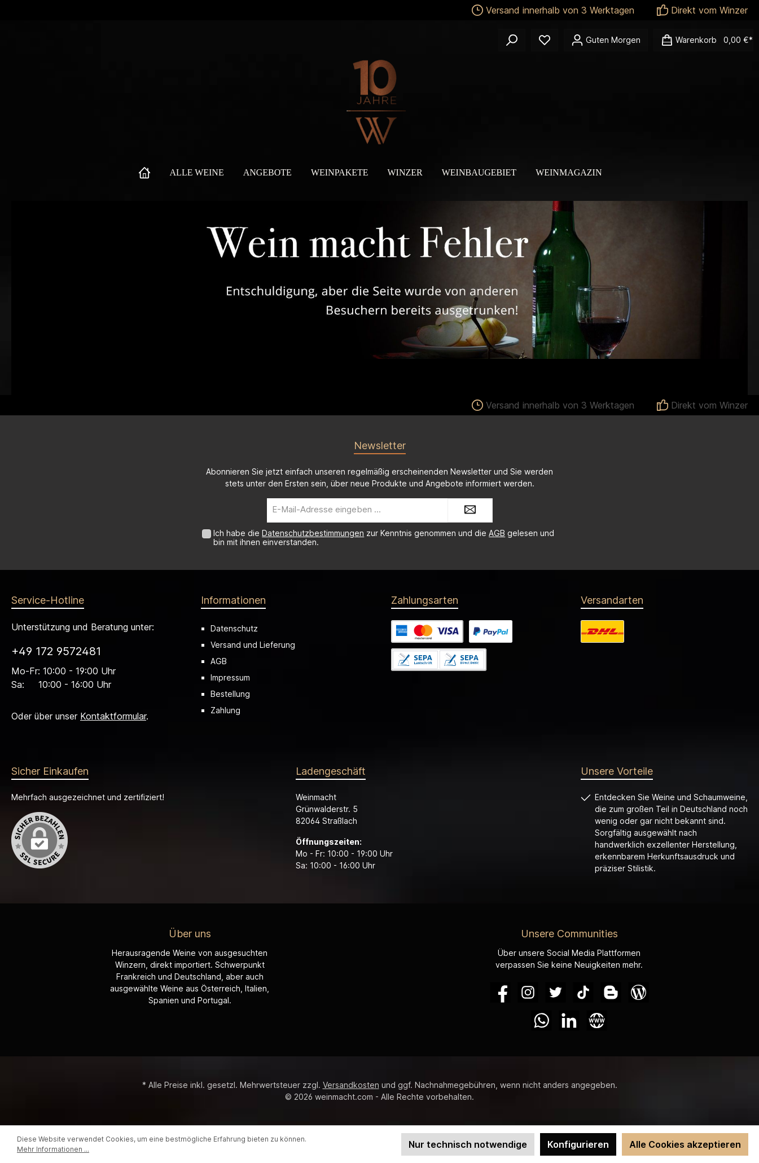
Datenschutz (234, 628)
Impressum (230, 677)
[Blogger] (611, 992)
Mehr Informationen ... (53, 1149)
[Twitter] (555, 992)
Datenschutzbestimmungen (313, 533)
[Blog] (638, 992)
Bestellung (230, 694)
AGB (497, 533)
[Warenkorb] (703, 40)
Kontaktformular (113, 716)
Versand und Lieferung (252, 644)
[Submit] (470, 510)
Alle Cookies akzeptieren (685, 1144)
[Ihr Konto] (606, 40)
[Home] (154, 173)
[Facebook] (500, 992)
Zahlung (225, 710)
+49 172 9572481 (56, 651)
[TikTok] (583, 992)
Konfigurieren (578, 1144)
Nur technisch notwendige (468, 1144)
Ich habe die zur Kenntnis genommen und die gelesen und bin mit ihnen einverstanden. (383, 537)
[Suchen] (511, 40)
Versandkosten (351, 1085)
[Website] (596, 1020)
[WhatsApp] (541, 1020)
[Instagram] (528, 992)
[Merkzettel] (544, 40)
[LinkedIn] (569, 1020)
